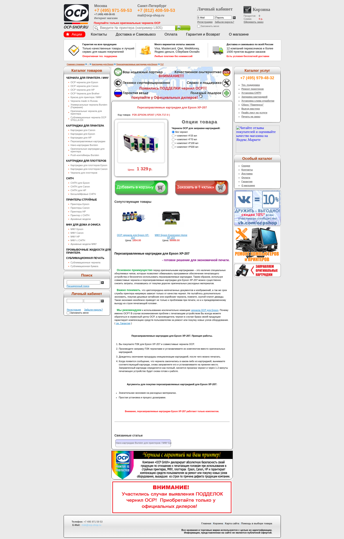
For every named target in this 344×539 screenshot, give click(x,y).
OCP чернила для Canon (85, 86)
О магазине (239, 34)
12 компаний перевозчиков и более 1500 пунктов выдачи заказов (253, 50)
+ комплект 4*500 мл (186, 147)
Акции (74, 34)
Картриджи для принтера (85, 125)
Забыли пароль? (224, 21)
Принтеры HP (78, 211)
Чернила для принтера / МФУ (87, 77)
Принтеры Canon (80, 208)
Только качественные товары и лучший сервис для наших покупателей (108, 50)
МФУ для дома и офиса (83, 224)
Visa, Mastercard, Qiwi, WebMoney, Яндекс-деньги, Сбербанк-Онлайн (180, 50)
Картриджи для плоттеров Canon (89, 169)
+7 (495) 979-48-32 (257, 78)
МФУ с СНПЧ (78, 240)
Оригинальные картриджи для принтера (88, 150)
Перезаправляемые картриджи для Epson (137, 64)
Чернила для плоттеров (84, 172)
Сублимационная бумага (84, 266)
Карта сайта (232, 523)
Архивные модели (81, 219)
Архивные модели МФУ (84, 244)
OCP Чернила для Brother (85, 93)
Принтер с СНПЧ (80, 215)
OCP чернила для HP (83, 89)
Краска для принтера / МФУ (86, 97)
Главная (206, 523)
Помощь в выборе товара (256, 523)
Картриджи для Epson (102, 64)
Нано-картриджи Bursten (84, 145)
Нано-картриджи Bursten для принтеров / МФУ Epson (145, 443)
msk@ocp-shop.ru (91, 525)
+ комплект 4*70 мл (186, 139)
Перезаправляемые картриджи (88, 141)
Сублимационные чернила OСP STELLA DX (88, 118)
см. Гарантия (123, 323)
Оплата (171, 34)
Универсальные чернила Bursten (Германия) (89, 106)
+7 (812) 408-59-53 (156, 10)
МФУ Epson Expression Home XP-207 (171, 236)
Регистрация (205, 21)
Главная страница (76, 64)
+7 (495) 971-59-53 (113, 10)
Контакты (99, 34)
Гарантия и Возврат (203, 34)
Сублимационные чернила (85, 262)
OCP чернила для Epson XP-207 (133, 236)
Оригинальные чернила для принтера (86, 112)
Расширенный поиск (78, 286)
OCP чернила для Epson (84, 82)
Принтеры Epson (80, 204)
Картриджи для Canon (83, 130)
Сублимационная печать (85, 258)
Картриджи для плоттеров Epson (89, 165)
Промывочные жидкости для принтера (88, 251)
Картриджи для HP (81, 137)
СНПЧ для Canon (80, 186)
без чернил (181, 132)
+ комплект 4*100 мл (186, 143)
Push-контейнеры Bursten (85, 155)
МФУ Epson (77, 229)
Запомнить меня (210, 26)
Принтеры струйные (81, 199)
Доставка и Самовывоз (136, 34)
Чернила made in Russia (84, 101)
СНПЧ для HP (78, 190)
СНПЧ (70, 178)
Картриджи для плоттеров (86, 160)
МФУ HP (75, 236)
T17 (162, 64)
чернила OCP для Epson (205, 310)
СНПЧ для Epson (80, 182)
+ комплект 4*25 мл (186, 135)
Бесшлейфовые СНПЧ (83, 194)
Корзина (218, 523)
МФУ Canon (77, 233)
